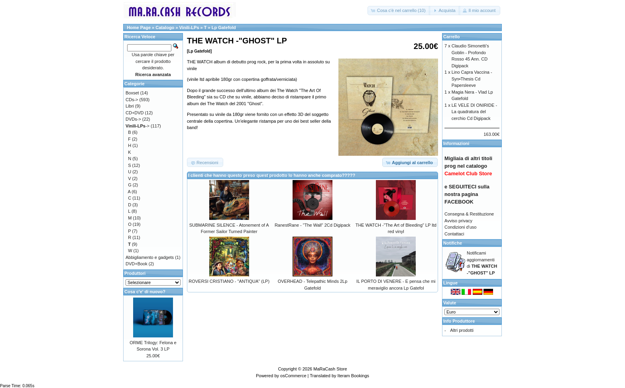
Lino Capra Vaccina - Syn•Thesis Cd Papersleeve (472, 79)
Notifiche (452, 243)
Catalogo (164, 27)
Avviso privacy (458, 220)
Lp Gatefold (224, 27)
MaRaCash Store (330, 368)
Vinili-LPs (189, 27)
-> (137, 125)
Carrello (451, 36)
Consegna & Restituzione (469, 214)
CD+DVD (135, 112)
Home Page (139, 27)
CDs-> (132, 99)
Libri (130, 106)
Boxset (132, 92)
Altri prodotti (462, 330)
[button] (399, 10)
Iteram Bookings (353, 375)
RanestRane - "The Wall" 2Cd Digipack (312, 225)
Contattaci (454, 233)
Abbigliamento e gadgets (150, 257)
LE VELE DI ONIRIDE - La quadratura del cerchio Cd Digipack (474, 112)
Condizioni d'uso (460, 227)
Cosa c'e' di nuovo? (144, 291)
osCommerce (293, 375)
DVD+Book (136, 263)
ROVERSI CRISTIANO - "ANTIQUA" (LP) (229, 281)
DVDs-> (133, 119)
